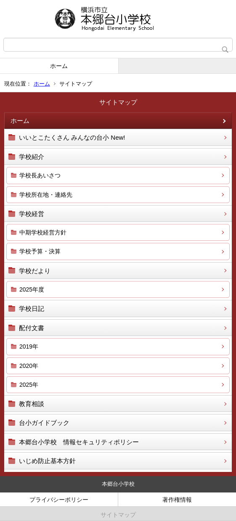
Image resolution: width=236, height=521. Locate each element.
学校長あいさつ (40, 175)
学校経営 (31, 213)
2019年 (28, 346)
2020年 (28, 365)
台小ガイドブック (44, 422)
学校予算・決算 (40, 251)
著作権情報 (177, 499)
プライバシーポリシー (58, 499)
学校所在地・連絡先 (45, 194)
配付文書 (31, 327)
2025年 (28, 384)
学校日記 (31, 308)
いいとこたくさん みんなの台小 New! (72, 137)
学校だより (34, 270)
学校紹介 (31, 156)
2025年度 (31, 289)
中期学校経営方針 (42, 232)
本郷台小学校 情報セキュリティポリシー (79, 441)
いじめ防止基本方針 (47, 460)
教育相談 (31, 403)
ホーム (59, 66)
